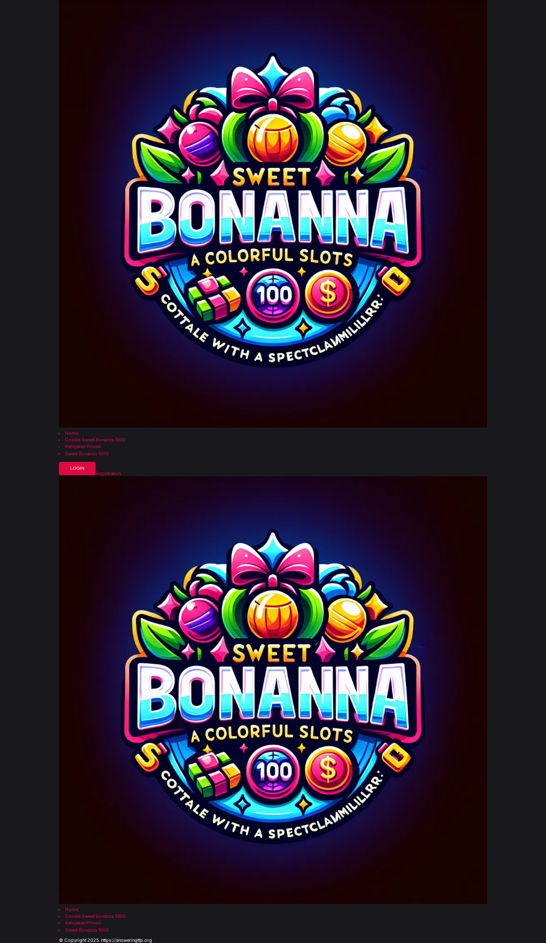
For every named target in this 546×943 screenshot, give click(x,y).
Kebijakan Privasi (83, 446)
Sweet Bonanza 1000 (87, 454)
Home (71, 433)
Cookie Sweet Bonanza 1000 (95, 440)
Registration (108, 474)
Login (77, 468)
